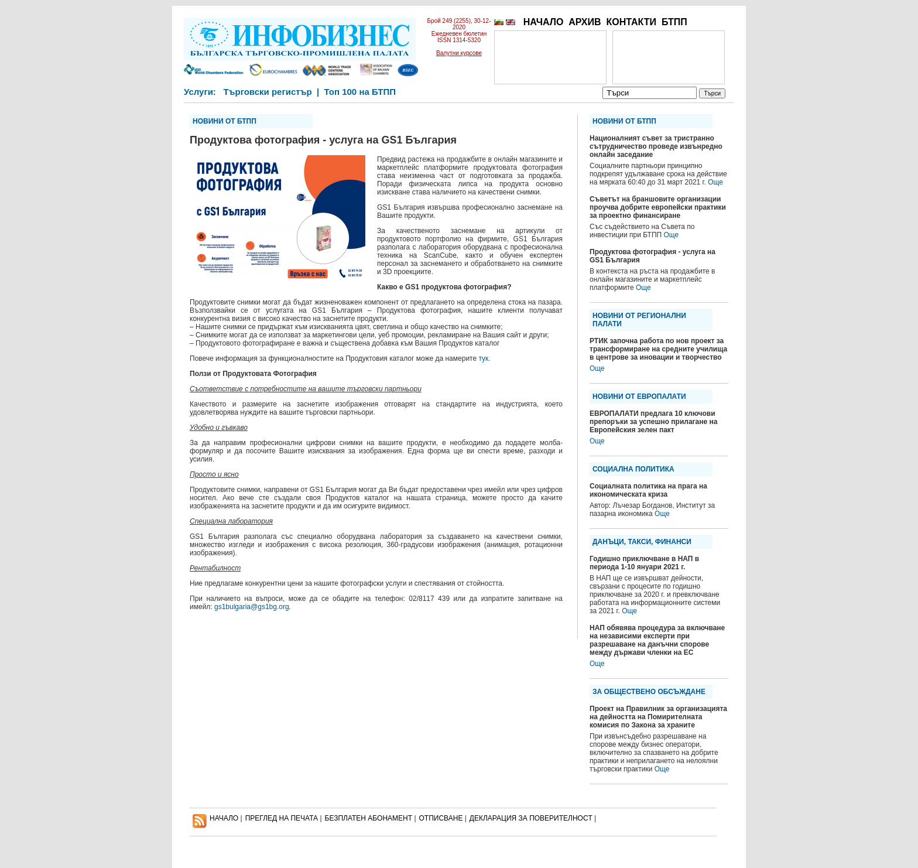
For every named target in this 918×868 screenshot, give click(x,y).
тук (483, 358)
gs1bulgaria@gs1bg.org (251, 607)
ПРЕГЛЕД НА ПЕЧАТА (281, 818)
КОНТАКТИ (631, 22)
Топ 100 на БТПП (360, 92)
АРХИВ (584, 22)
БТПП (674, 22)
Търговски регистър (267, 92)
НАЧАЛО (543, 22)
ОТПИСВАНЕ (441, 818)
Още (715, 182)
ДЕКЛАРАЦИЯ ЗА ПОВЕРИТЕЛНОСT (531, 818)
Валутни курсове (459, 53)
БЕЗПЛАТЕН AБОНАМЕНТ (369, 818)
